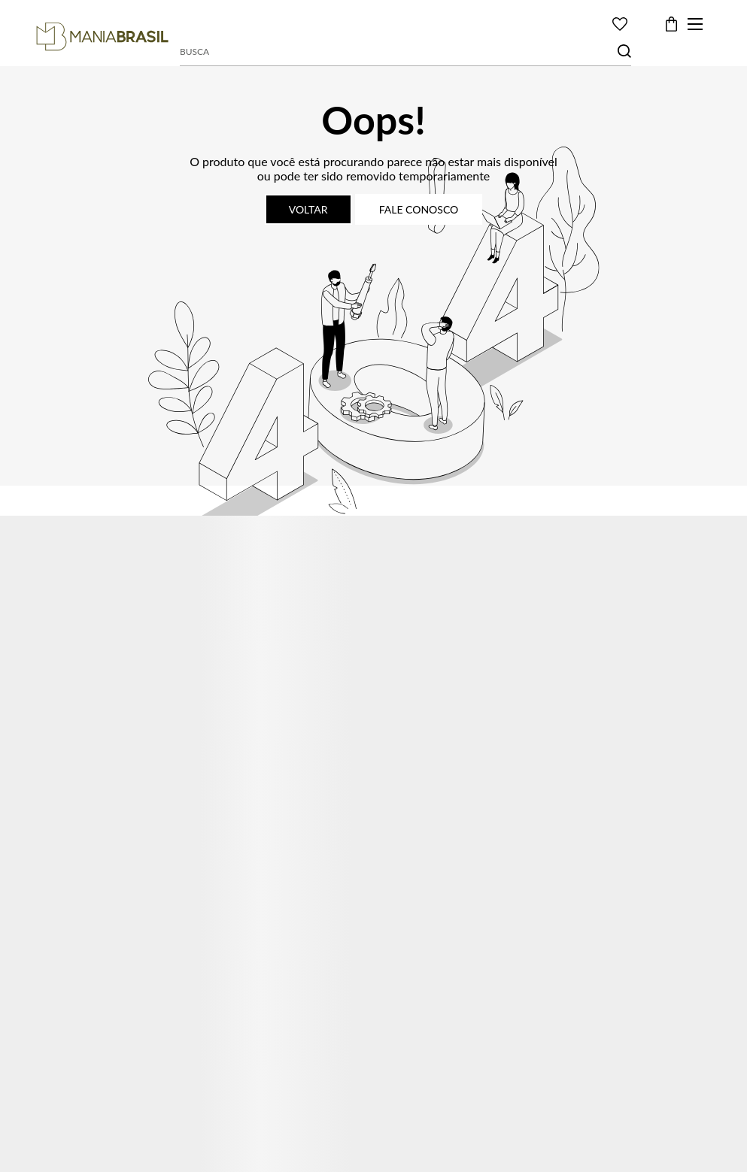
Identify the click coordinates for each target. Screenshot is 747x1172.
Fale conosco (419, 209)
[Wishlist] (619, 24)
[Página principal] (102, 37)
